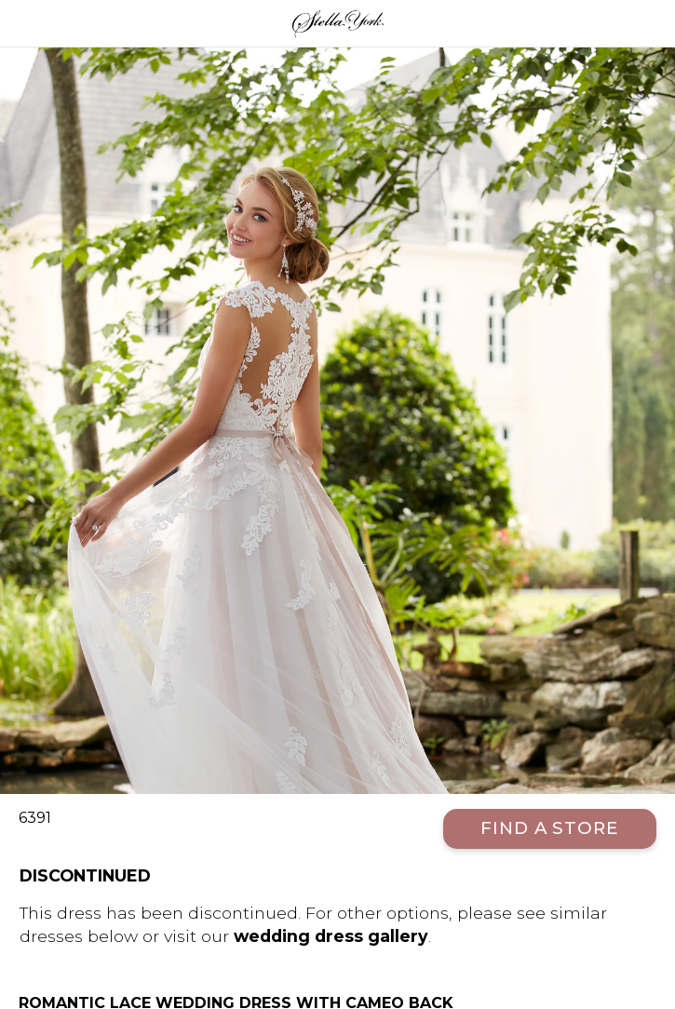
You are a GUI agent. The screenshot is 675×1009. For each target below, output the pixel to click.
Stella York (337, 23)
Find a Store (549, 828)
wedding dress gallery (331, 936)
